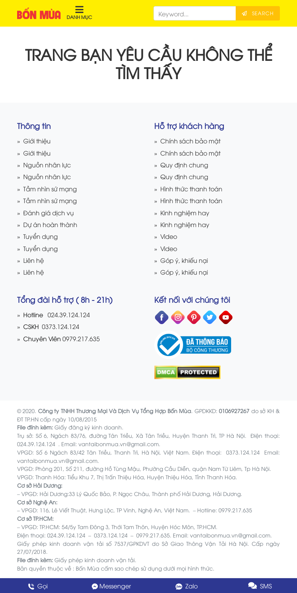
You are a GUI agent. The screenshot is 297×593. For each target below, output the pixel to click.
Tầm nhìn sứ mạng (50, 188)
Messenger (111, 586)
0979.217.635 (81, 338)
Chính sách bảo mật (190, 141)
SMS (260, 586)
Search (258, 13)
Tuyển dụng (40, 236)
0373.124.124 (59, 326)
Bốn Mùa (87, 568)
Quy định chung (184, 165)
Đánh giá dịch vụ (48, 212)
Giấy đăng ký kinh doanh (88, 427)
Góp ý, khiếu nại (184, 260)
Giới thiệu (37, 141)
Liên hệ (33, 260)
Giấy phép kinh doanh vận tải (94, 559)
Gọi (37, 586)
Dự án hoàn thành (50, 224)
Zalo (186, 586)
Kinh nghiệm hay (184, 212)
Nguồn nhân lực (47, 165)
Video (168, 236)
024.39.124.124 (69, 314)
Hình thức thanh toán (191, 188)
